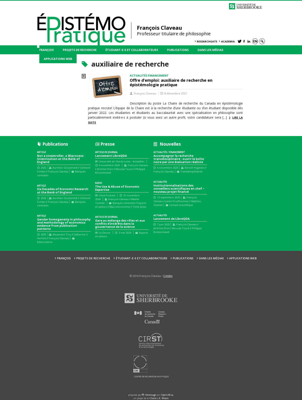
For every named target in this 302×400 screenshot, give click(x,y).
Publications (178, 50)
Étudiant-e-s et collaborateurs (131, 50)
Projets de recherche (79, 50)
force (150, 394)
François (46, 50)
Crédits (167, 276)
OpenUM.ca (167, 394)
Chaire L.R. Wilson (159, 398)
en (255, 41)
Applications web (58, 59)
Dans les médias (210, 50)
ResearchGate (207, 41)
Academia (228, 41)
